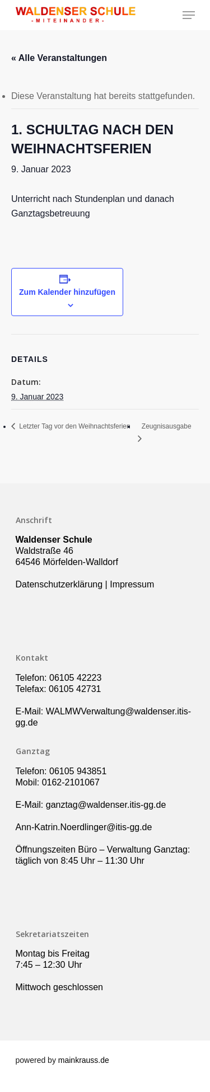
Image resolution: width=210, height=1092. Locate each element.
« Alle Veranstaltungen (59, 58)
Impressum (132, 584)
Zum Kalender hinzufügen (67, 292)
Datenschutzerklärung (59, 584)
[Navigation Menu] (189, 15)
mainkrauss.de (83, 1060)
